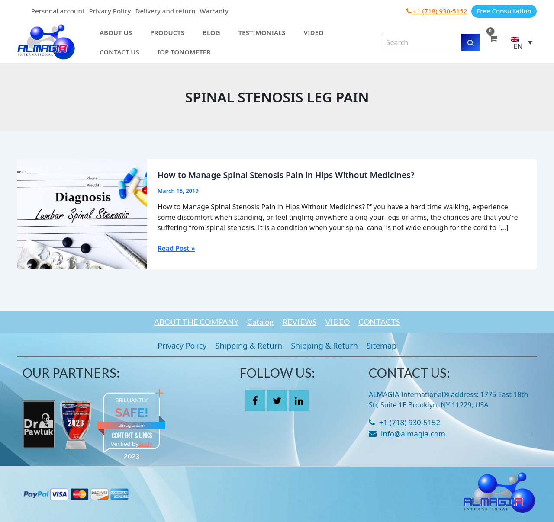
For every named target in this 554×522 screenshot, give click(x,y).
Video (265, 37)
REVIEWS (299, 322)
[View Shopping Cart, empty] (493, 42)
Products (151, 37)
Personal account (58, 10)
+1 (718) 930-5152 (436, 10)
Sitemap (394, 345)
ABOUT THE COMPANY (179, 322)
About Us (110, 37)
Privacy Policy (110, 10)
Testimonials (224, 37)
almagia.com (132, 425)
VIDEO (346, 322)
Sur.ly (145, 444)
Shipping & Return (244, 345)
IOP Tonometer (121, 47)
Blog (184, 37)
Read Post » (177, 248)
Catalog (251, 322)
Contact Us (302, 37)
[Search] (470, 42)
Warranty (214, 10)
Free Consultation (504, 10)
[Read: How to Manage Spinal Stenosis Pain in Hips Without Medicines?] (82, 213)
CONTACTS (396, 322)
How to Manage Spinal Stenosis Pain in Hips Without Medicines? (292, 175)
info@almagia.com (413, 434)
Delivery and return (165, 10)
